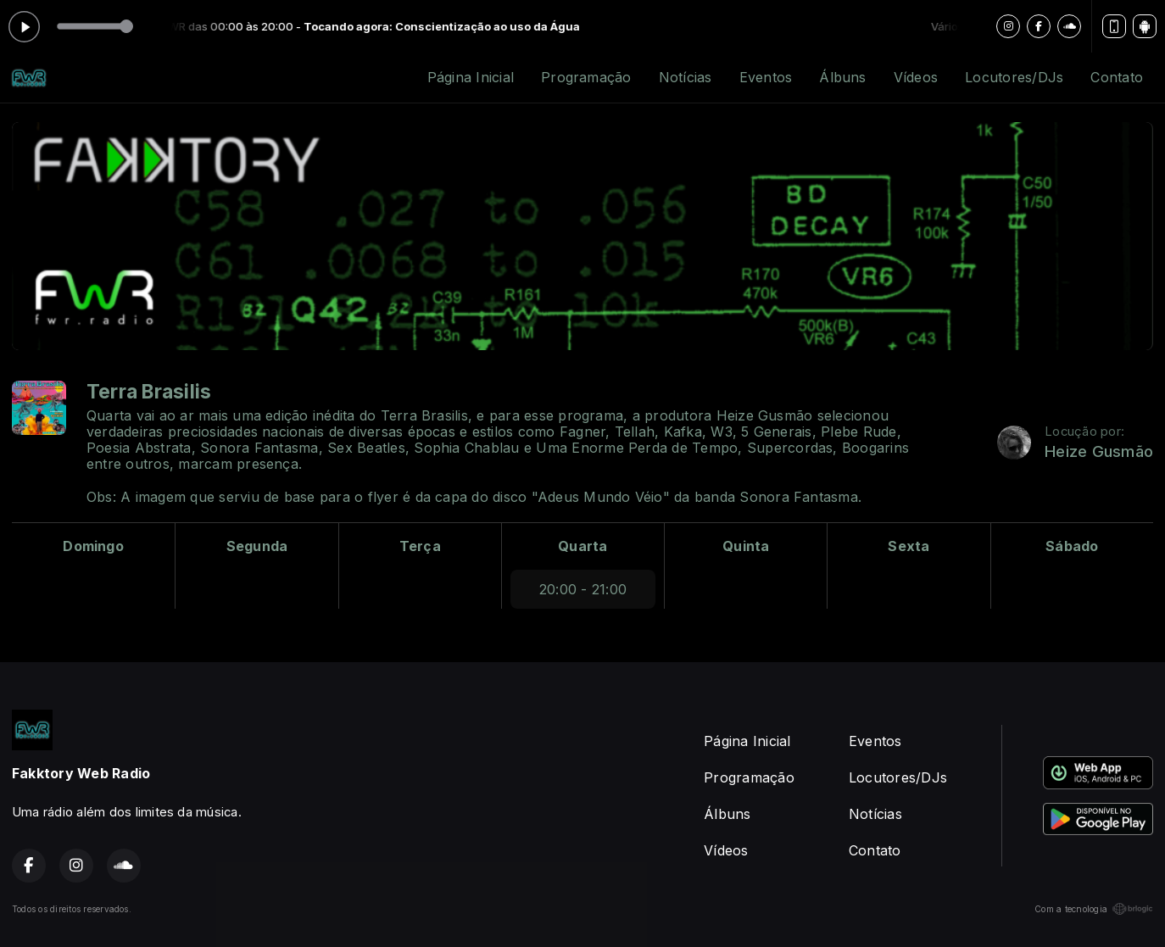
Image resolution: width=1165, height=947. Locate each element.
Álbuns (842, 77)
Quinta (745, 546)
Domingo (93, 546)
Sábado (1071, 546)
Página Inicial (470, 77)
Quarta (582, 546)
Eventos (766, 77)
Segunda (257, 546)
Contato (1116, 77)
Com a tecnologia (1093, 909)
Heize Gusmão (1099, 451)
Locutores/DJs (1014, 77)
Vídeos (916, 77)
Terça (420, 546)
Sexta (908, 546)
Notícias (685, 77)
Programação (586, 77)
